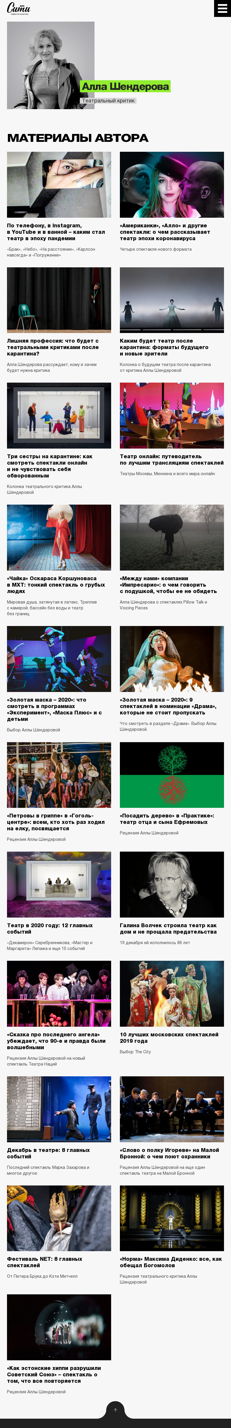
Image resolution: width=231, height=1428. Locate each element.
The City (19, 8)
